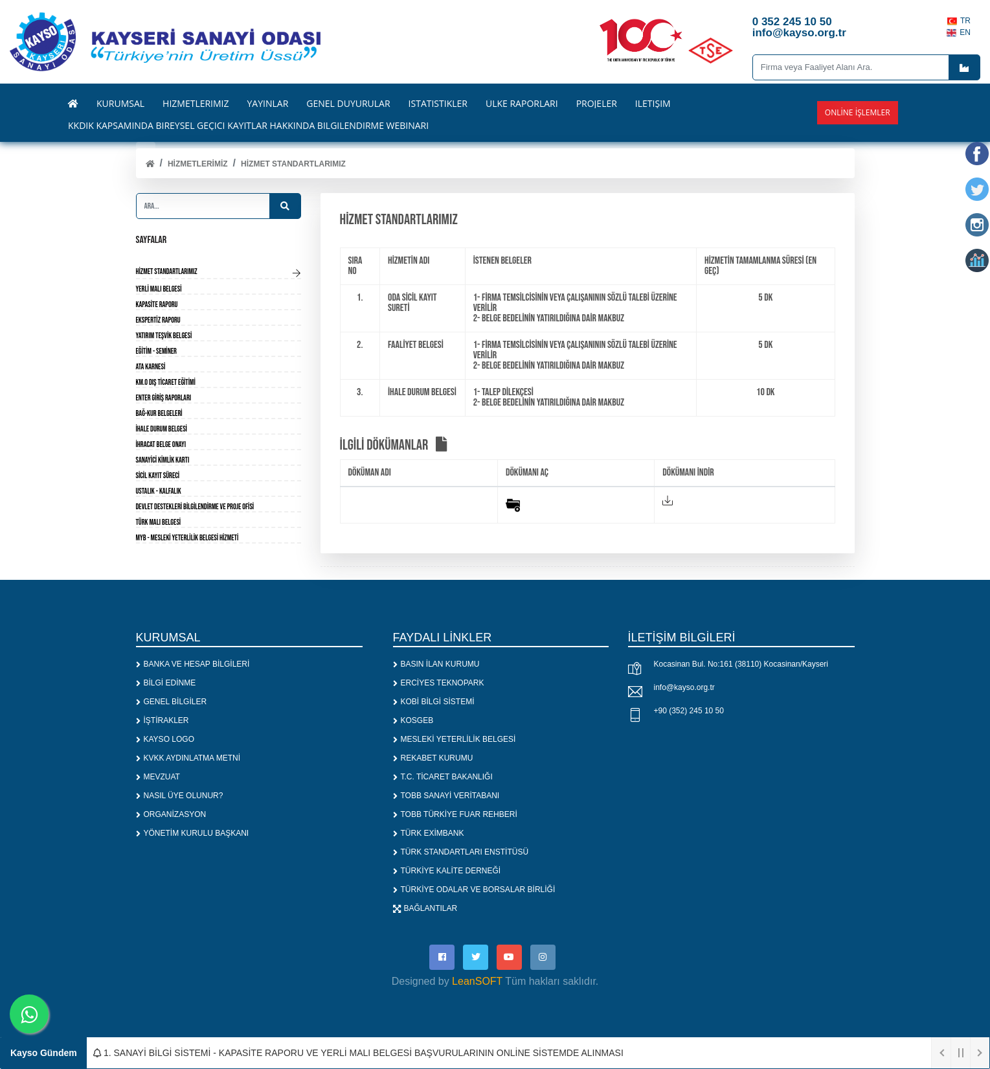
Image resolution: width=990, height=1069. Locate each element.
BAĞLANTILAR (425, 908)
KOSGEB (413, 720)
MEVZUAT (158, 776)
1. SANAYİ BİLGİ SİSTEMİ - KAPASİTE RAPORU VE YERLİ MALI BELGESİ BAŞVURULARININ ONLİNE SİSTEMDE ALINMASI (358, 1053)
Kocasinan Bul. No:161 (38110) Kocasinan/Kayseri (741, 664)
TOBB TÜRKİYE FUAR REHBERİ (455, 814)
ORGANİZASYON (171, 814)
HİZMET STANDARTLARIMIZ (293, 163)
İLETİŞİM (653, 103)
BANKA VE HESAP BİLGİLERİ (193, 664)
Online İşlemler (857, 112)
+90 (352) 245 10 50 (689, 710)
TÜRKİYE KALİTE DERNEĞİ (447, 870)
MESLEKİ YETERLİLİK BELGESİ (454, 739)
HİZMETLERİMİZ (198, 163)
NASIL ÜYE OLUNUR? (179, 795)
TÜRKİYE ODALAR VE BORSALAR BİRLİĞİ (474, 889)
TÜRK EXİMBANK (428, 833)
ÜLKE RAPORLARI (522, 103)
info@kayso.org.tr (684, 687)
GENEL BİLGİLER (171, 701)
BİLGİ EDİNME (166, 682)
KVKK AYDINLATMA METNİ (188, 758)
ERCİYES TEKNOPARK (438, 682)
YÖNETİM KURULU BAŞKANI (192, 833)
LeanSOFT (477, 981)
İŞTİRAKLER (162, 720)
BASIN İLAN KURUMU (436, 664)
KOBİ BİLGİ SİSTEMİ (434, 701)
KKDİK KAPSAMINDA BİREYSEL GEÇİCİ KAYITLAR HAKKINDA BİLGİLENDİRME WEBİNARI (248, 125)
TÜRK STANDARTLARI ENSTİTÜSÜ (461, 851)
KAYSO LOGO (165, 739)
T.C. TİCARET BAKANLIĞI (443, 776)
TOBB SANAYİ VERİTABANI (446, 795)
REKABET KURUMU (433, 758)
